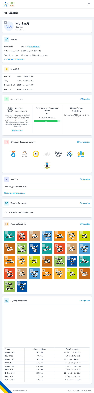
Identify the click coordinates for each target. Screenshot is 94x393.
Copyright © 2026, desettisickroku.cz (15, 391)
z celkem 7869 (24, 89)
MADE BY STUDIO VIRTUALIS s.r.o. (79, 391)
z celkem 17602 (25, 81)
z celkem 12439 (25, 85)
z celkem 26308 (25, 76)
